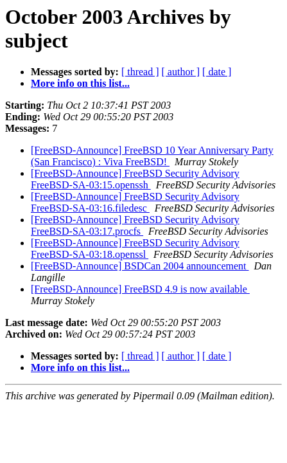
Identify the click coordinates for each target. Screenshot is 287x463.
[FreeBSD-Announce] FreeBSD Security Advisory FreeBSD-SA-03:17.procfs (135, 225)
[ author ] (181, 71)
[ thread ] (140, 71)
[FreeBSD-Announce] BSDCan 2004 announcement (140, 265)
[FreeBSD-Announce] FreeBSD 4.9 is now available (140, 289)
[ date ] (216, 71)
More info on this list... (80, 83)
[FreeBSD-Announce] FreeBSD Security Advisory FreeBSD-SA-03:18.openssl (135, 248)
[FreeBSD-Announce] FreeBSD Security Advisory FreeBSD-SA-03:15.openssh (135, 179)
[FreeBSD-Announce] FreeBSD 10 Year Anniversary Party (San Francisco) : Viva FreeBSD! (152, 156)
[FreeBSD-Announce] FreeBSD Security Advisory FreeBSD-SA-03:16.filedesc (135, 202)
